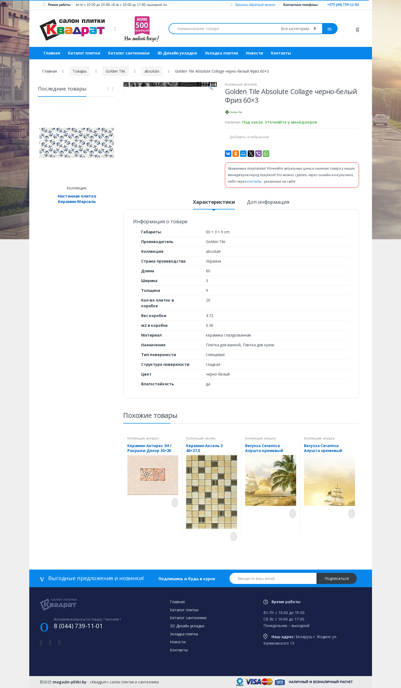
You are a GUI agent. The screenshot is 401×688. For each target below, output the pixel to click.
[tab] (214, 204)
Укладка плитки (221, 53)
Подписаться (337, 578)
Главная (52, 53)
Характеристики (214, 202)
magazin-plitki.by (69, 681)
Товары (79, 71)
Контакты (281, 53)
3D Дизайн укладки (177, 53)
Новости (254, 53)
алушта (269, 438)
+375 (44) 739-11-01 (343, 4)
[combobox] (222, 28)
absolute (151, 71)
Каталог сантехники (128, 53)
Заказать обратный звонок (253, 4)
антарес (152, 438)
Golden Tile (115, 71)
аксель (210, 438)
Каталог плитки (84, 53)
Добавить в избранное (249, 136)
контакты (254, 181)
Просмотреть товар (173, 502)
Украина (213, 261)
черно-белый (217, 374)
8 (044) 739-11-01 (78, 626)
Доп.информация (268, 202)
